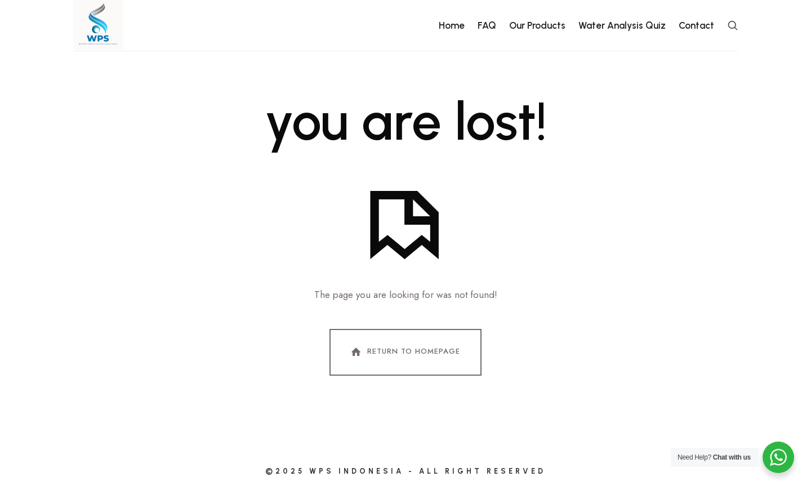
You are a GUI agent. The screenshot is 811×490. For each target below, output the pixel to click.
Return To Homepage (404, 352)
